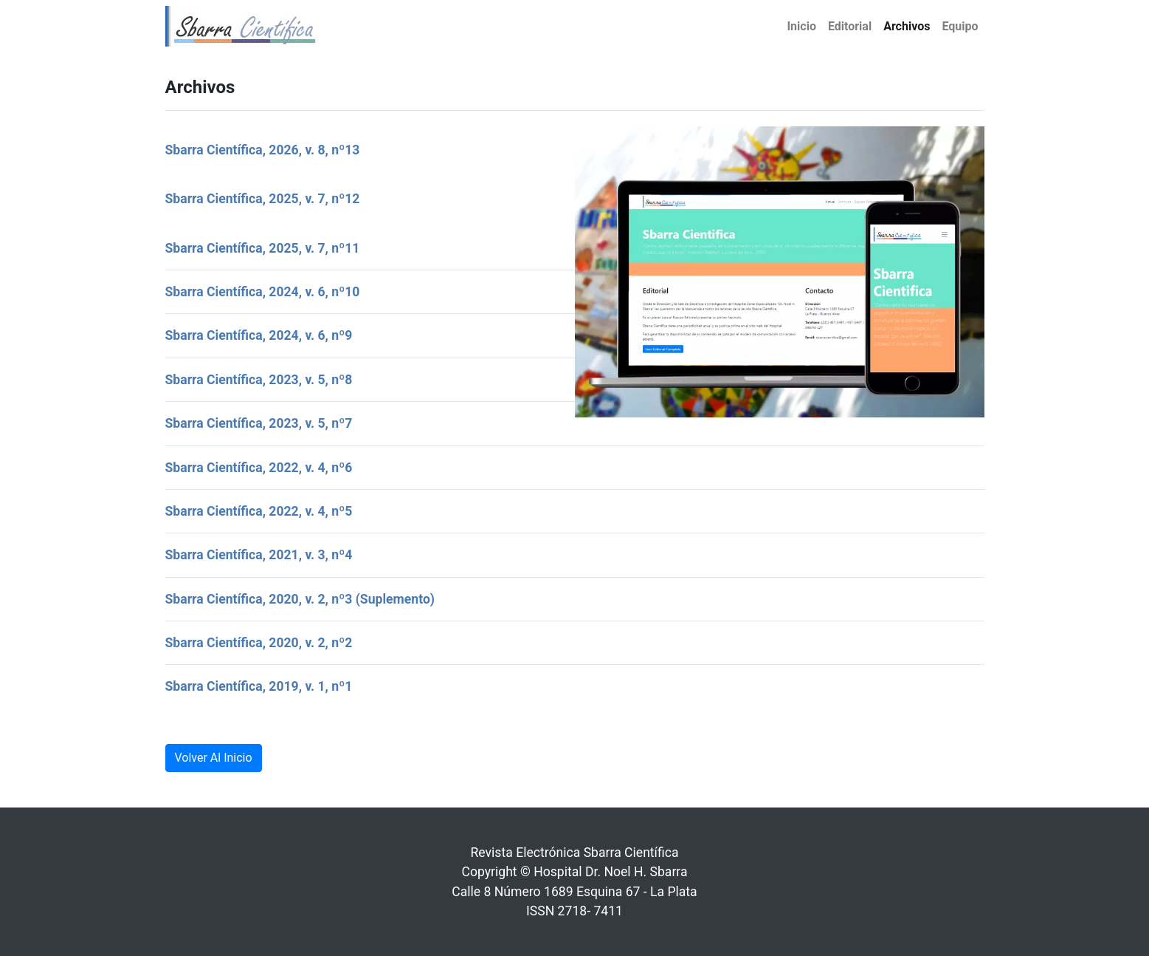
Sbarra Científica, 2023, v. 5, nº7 (259, 423)
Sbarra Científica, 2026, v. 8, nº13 (262, 150)
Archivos (906, 26)
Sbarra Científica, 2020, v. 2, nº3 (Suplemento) (300, 599)
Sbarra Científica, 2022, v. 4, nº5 (259, 511)
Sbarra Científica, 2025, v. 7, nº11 (262, 248)
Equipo (960, 26)
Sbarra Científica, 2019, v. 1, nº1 (259, 686)
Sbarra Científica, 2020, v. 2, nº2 (259, 642)
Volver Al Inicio (213, 758)
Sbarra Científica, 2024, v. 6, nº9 (259, 335)
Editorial (850, 26)
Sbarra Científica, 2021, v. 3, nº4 (259, 554)
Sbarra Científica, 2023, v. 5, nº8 (259, 379)
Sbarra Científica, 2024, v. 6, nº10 (262, 291)
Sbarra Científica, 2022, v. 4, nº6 (259, 467)
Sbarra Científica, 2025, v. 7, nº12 (262, 198)
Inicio (801, 26)
